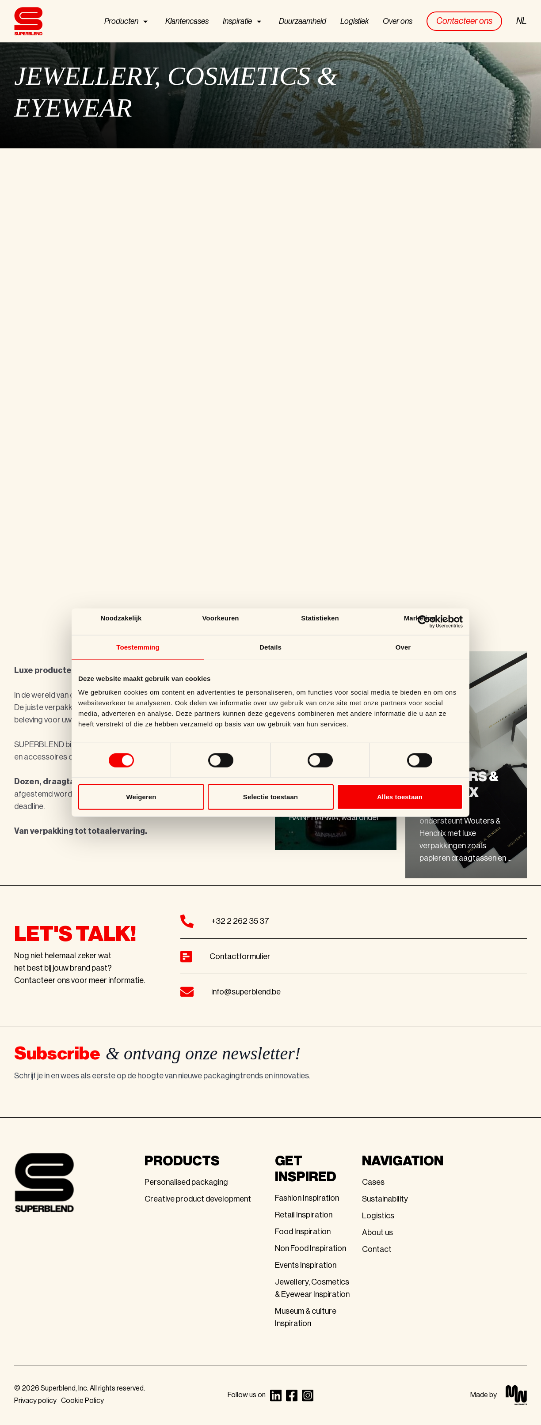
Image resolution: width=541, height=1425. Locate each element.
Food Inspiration (303, 1232)
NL (521, 21)
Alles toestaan (400, 797)
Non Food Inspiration (310, 1248)
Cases (373, 1182)
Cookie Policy (82, 1400)
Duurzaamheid (302, 21)
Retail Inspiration (303, 1215)
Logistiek (354, 21)
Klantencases (187, 21)
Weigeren (141, 797)
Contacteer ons (464, 21)
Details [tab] (270, 646)
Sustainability (385, 1199)
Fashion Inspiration (307, 1198)
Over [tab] (403, 646)
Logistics (378, 1216)
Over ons (397, 21)
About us (377, 1232)
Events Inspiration (305, 1265)
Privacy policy (35, 1400)
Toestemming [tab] (138, 646)
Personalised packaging (186, 1182)
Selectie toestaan (270, 797)
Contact (377, 1249)
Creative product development (198, 1199)
